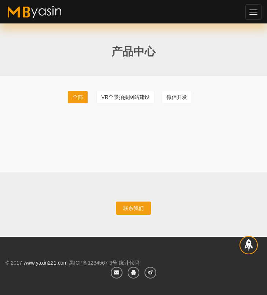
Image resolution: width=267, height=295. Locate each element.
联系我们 (133, 208)
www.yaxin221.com (45, 263)
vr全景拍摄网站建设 (125, 97)
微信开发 (177, 97)
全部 (78, 97)
